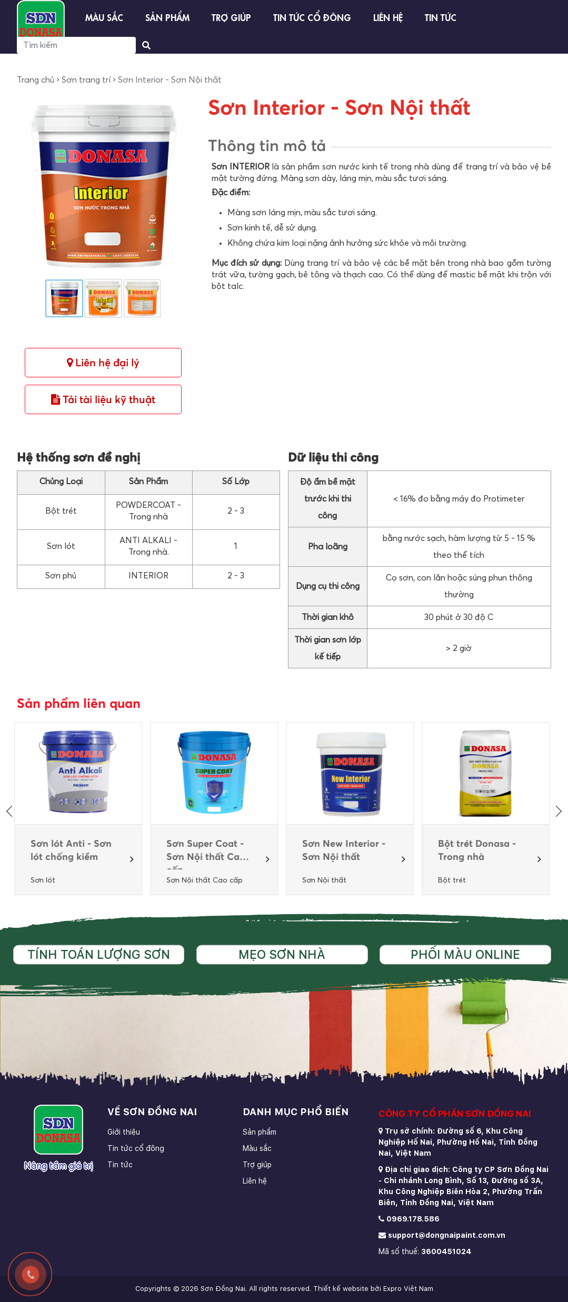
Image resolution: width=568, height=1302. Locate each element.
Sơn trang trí (86, 80)
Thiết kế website (340, 1289)
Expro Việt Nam (408, 1289)
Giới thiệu (123, 1132)
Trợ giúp (231, 17)
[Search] (76, 45)
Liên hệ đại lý (103, 362)
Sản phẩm (167, 17)
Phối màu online (465, 954)
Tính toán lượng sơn (98, 954)
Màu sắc (104, 17)
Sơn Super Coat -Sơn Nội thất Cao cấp (208, 851)
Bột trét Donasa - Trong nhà (480, 850)
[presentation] (11, 811)
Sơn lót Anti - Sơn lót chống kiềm (73, 850)
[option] (81, 808)
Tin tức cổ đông (312, 17)
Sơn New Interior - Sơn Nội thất (346, 850)
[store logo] (41, 24)
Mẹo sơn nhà (281, 954)
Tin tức (440, 17)
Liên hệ (388, 17)
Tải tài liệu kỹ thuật (103, 399)
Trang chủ (35, 80)
